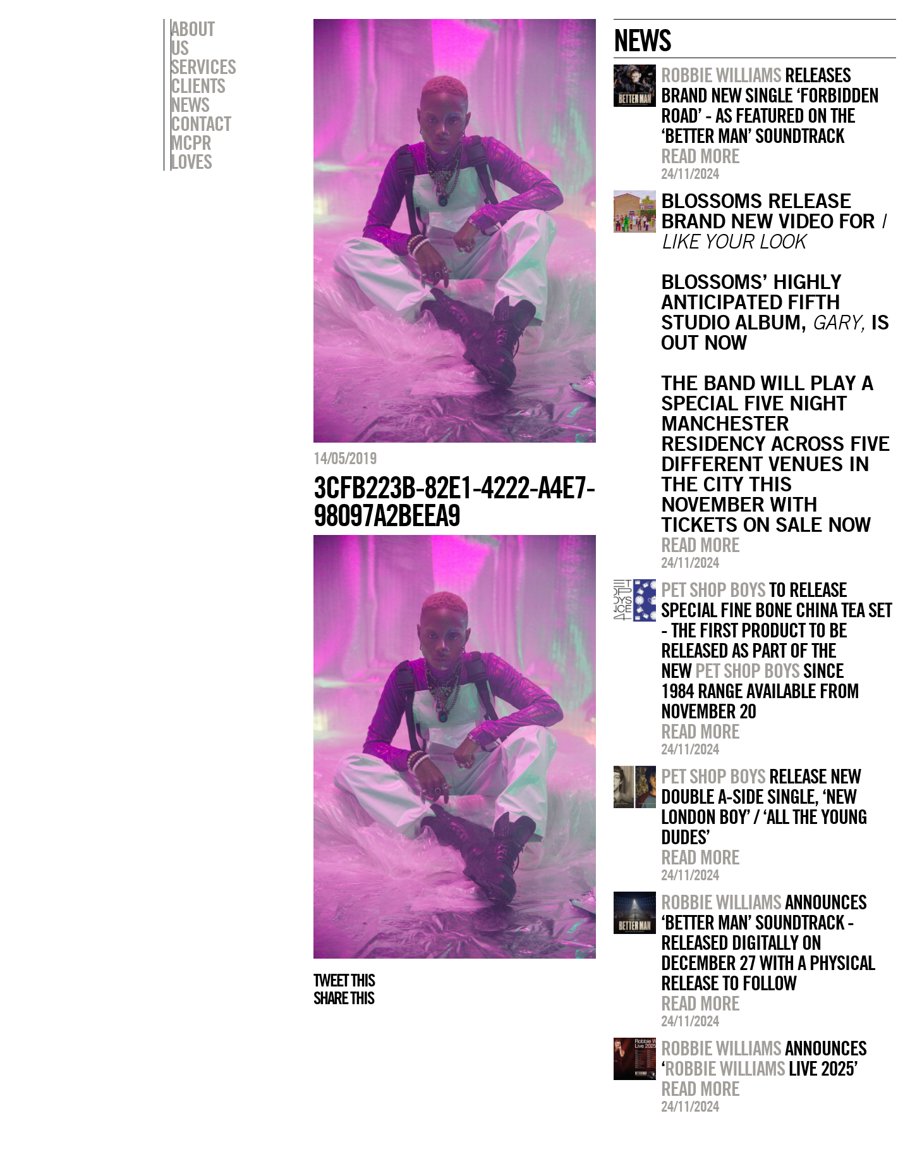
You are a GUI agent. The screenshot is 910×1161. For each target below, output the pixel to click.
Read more (700, 155)
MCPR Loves (213, 123)
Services (203, 47)
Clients (198, 66)
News (190, 85)
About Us (203, 28)
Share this (343, 998)
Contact (201, 104)
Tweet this (343, 980)
